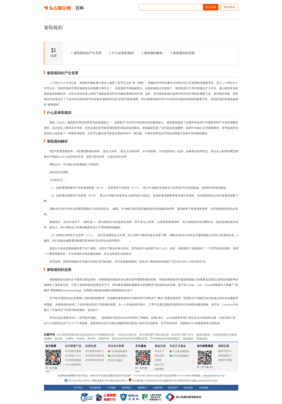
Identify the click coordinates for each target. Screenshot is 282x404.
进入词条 (210, 7)
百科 (79, 8)
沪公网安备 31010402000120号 (145, 380)
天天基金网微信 (179, 355)
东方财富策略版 (73, 360)
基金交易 (159, 355)
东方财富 (50, 346)
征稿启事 (188, 387)
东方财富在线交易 (94, 355)
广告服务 (111, 387)
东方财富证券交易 (94, 360)
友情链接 (203, 387)
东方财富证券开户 (94, 351)
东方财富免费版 (73, 351)
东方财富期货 (205, 346)
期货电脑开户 (225, 355)
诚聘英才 (142, 387)
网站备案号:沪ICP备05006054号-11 (110, 380)
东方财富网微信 (117, 355)
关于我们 (78, 387)
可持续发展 (95, 387)
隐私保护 (173, 387)
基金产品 (159, 364)
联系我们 (127, 387)
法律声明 (157, 387)
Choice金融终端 (73, 364)
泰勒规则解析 (152, 53)
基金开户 (159, 351)
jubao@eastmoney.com (214, 375)
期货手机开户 (225, 351)
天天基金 (140, 346)
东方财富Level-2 (73, 355)
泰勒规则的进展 (182, 53)
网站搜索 (229, 7)
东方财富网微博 (117, 351)
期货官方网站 (225, 360)
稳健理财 (159, 369)
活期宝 (158, 360)
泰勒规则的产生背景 (86, 53)
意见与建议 (115, 360)
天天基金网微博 (179, 351)
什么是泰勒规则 (121, 53)
